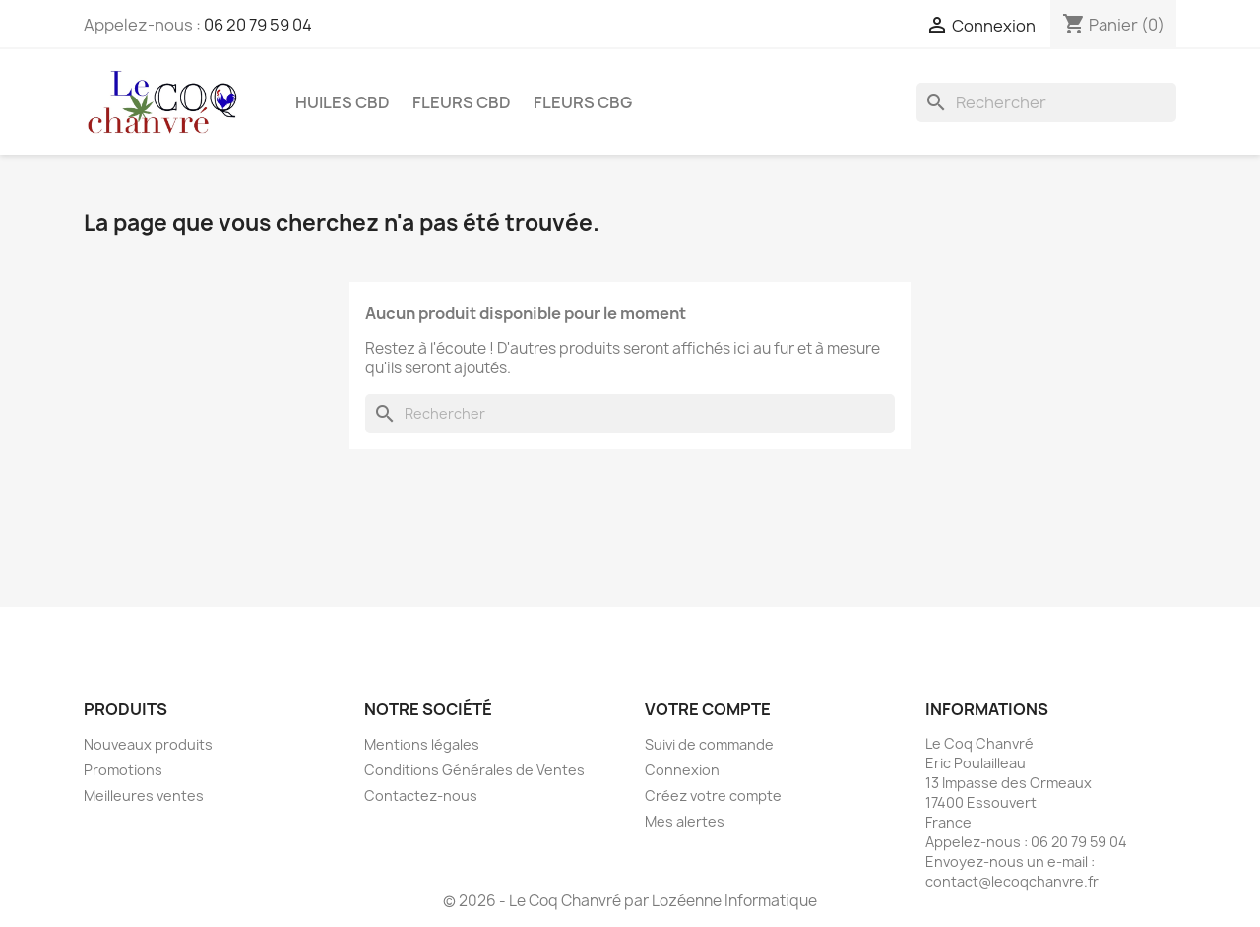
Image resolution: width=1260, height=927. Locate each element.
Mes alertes (684, 821)
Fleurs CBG (583, 102)
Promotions (123, 770)
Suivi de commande (709, 744)
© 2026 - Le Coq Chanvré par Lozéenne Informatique (630, 901)
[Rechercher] (1046, 102)
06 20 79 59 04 (258, 24)
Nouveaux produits (148, 744)
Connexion (682, 770)
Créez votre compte (713, 795)
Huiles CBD (342, 102)
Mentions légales (421, 744)
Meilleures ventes (144, 795)
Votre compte (708, 709)
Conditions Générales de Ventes (474, 770)
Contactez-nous (420, 795)
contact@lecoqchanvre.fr (1012, 881)
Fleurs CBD (461, 102)
